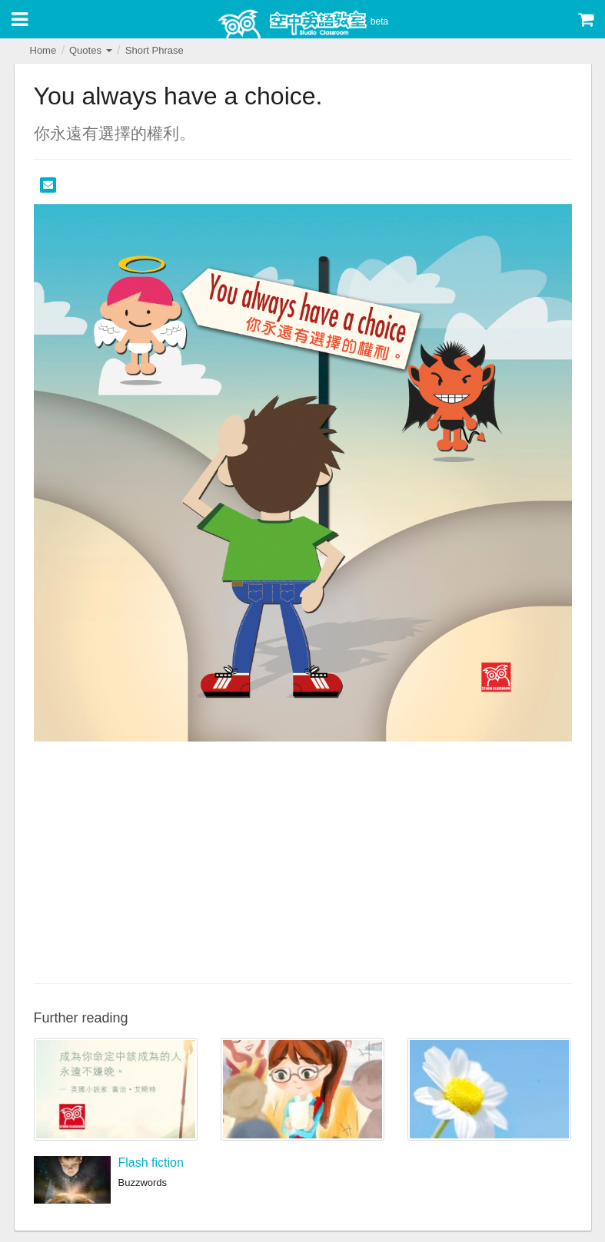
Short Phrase (154, 50)
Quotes (90, 50)
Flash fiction (151, 1162)
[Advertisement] (303, 860)
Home (43, 50)
